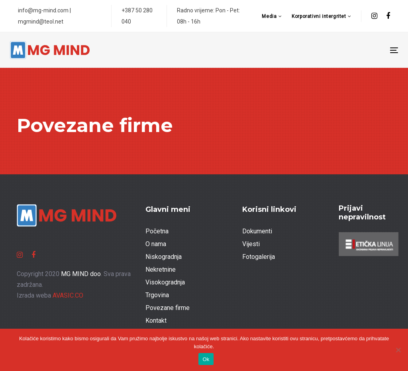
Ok (205, 359)
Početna (157, 231)
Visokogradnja (165, 282)
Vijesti (251, 244)
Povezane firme (167, 308)
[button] (272, 16)
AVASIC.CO (68, 295)
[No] (398, 350)
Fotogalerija (258, 256)
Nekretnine (160, 269)
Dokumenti (257, 231)
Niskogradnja (163, 256)
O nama (155, 244)
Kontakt (156, 320)
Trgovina (157, 295)
